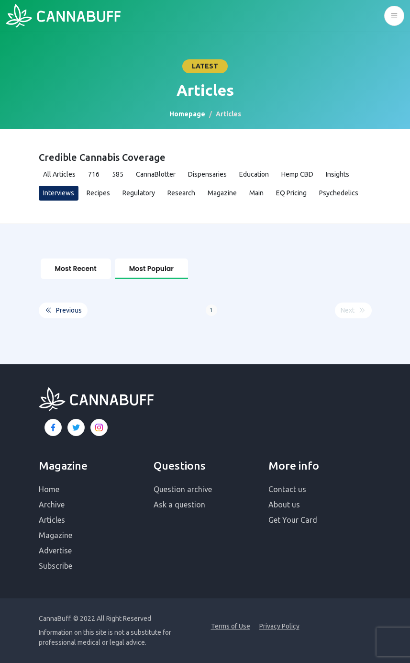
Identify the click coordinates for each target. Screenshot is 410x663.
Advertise (55, 550)
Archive (52, 504)
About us (284, 504)
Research (181, 193)
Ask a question (179, 504)
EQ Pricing (291, 193)
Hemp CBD (297, 174)
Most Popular (151, 268)
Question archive (183, 489)
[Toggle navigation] (394, 16)
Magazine (222, 193)
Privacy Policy (279, 626)
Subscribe (55, 566)
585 (117, 174)
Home (49, 489)
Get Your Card (292, 520)
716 (94, 174)
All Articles (59, 174)
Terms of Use (230, 626)
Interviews (58, 193)
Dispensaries (207, 174)
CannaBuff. (55, 618)
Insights (337, 174)
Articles (52, 520)
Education (254, 174)
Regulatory (138, 193)
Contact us (287, 489)
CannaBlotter (156, 174)
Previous (63, 310)
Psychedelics (338, 193)
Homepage (187, 114)
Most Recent (76, 268)
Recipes (98, 193)
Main (256, 193)
